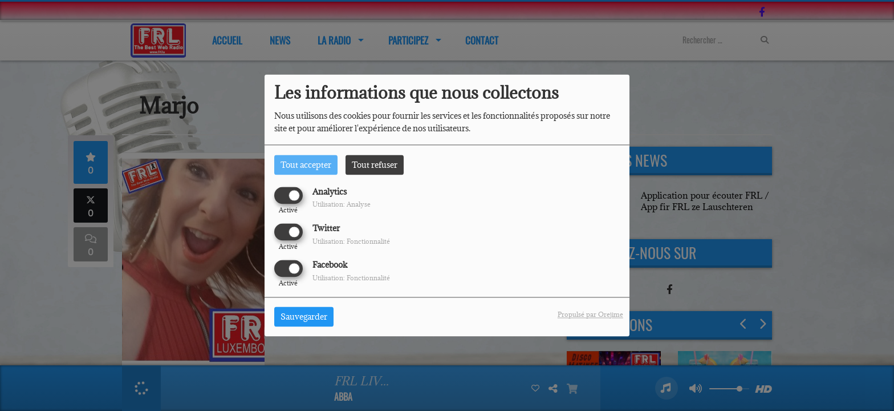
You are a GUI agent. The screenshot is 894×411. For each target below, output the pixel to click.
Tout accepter (306, 164)
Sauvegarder (304, 317)
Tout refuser (374, 164)
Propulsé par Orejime (590, 315)
